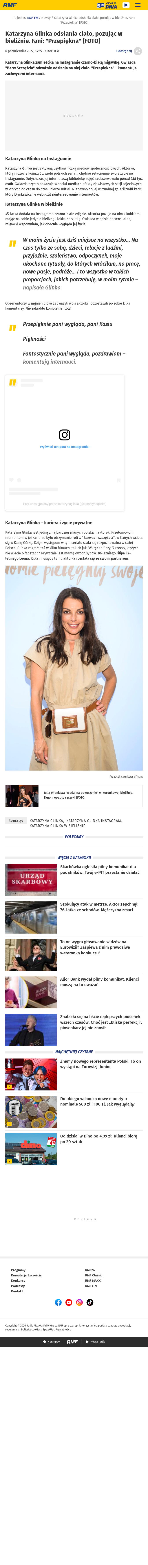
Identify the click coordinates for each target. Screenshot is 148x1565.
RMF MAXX (93, 1281)
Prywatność (62, 1329)
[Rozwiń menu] (138, 5)
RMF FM (32, 18)
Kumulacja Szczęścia (26, 1275)
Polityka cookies (31, 1329)
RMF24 (90, 1270)
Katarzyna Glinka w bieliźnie (57, 826)
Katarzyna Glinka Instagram (93, 821)
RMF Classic (93, 1275)
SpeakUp (48, 1329)
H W (57, 51)
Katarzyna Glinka (22, 158)
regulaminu (12, 1329)
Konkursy (18, 1281)
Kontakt (17, 1291)
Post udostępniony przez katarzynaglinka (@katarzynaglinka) (64, 504)
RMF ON (91, 1286)
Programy (18, 1270)
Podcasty (18, 1286)
